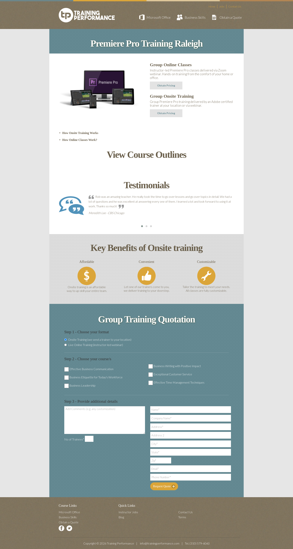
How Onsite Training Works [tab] (78, 133)
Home (212, 6)
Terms (182, 517)
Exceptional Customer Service (172, 374)
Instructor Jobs (128, 512)
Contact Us (234, 6)
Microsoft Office (158, 17)
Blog (121, 517)
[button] (142, 226)
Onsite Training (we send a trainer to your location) (97, 339)
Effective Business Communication (91, 369)
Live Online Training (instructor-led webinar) (93, 344)
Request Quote (164, 486)
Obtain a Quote (231, 17)
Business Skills (195, 17)
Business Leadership (82, 385)
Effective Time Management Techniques (178, 382)
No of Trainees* (74, 439)
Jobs (221, 6)
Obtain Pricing (166, 85)
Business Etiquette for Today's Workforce (96, 377)
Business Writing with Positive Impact (177, 366)
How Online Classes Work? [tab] (78, 140)
